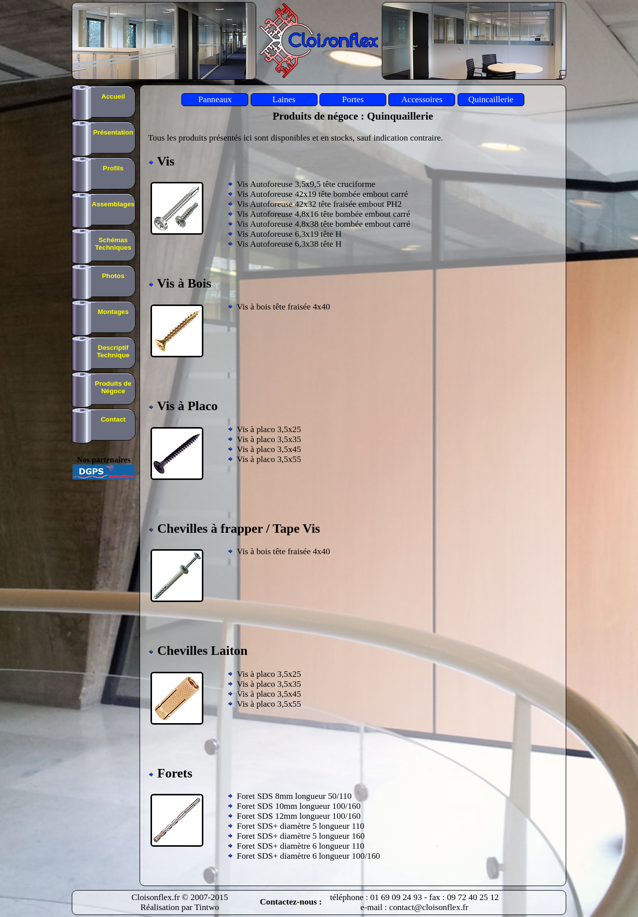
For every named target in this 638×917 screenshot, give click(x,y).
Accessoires (422, 99)
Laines (284, 99)
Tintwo (206, 907)
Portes (352, 99)
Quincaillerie (490, 99)
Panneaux (215, 99)
